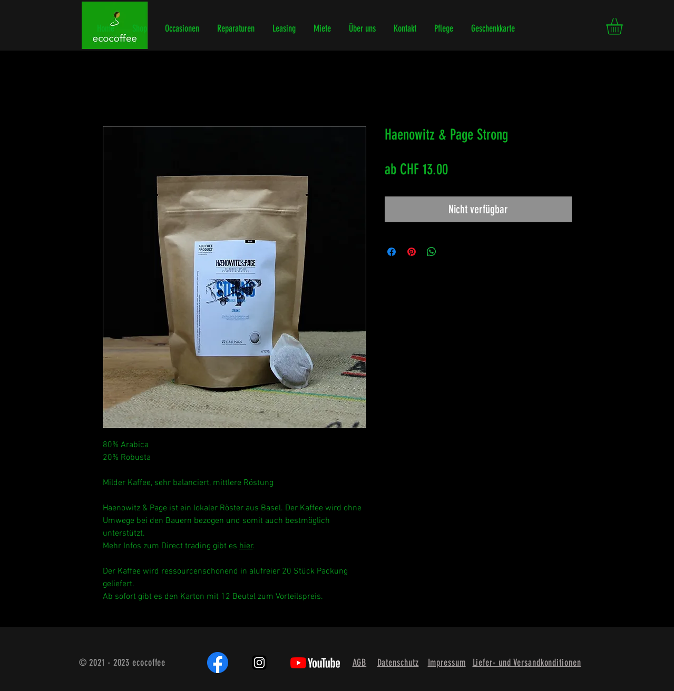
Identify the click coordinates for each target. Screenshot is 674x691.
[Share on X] (451, 251)
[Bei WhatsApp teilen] (431, 251)
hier (246, 546)
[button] (624, 26)
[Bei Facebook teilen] (391, 251)
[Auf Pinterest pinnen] (411, 251)
